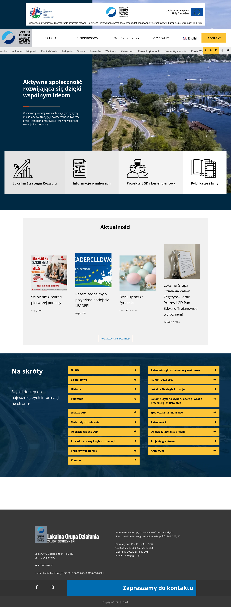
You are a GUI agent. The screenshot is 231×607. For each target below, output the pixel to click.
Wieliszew (112, 51)
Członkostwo (87, 37)
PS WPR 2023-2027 (124, 37)
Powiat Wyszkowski (177, 51)
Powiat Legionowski (151, 51)
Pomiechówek (50, 51)
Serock (82, 51)
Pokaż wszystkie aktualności (115, 338)
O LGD (50, 37)
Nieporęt (33, 51)
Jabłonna (18, 51)
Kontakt (214, 37)
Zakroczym (129, 51)
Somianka (96, 51)
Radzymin (68, 51)
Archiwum (161, 37)
